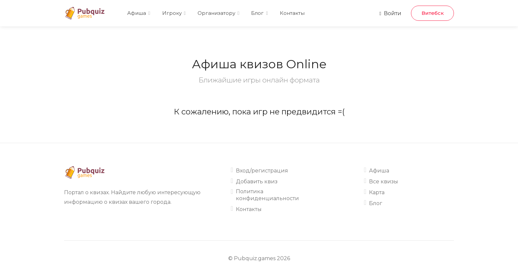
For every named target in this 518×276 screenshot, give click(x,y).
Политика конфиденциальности (267, 194)
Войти (390, 13)
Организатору (216, 13)
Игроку (172, 13)
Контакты (292, 13)
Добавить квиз (257, 181)
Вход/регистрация (262, 171)
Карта (377, 192)
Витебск (433, 13)
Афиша (136, 13)
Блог (257, 13)
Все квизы (383, 181)
